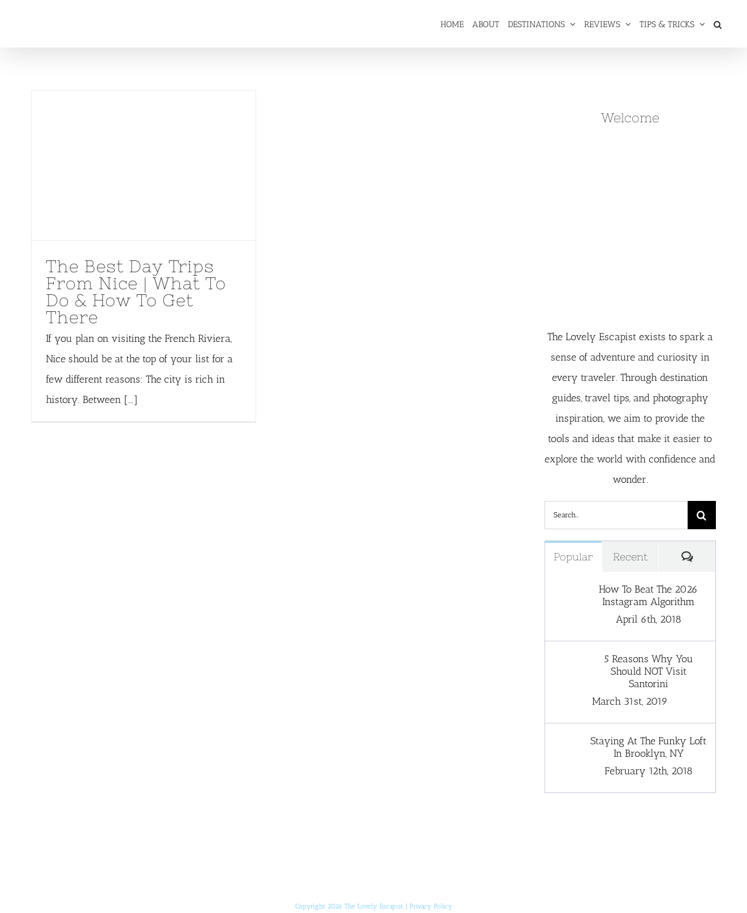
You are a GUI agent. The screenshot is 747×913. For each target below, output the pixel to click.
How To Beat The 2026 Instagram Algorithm (648, 595)
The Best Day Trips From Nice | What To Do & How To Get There (136, 291)
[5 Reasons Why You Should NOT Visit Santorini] (568, 663)
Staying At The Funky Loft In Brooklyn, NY (648, 747)
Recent (630, 557)
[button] (718, 24)
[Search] (702, 515)
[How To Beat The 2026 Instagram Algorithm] (568, 593)
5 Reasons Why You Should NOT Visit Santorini (648, 671)
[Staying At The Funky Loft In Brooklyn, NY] (568, 745)
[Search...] (616, 515)
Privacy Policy (430, 906)
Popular (573, 557)
